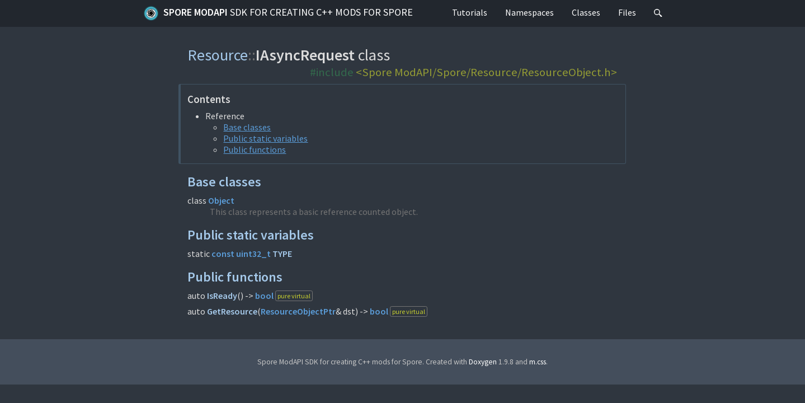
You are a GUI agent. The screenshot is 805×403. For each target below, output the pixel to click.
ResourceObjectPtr (298, 311)
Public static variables (265, 138)
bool (264, 295)
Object (221, 200)
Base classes (247, 127)
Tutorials (469, 12)
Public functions (254, 149)
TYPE (282, 253)
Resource (217, 55)
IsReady (222, 295)
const (222, 253)
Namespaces (529, 12)
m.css (537, 362)
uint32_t (253, 253)
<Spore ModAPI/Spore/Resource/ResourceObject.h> (486, 72)
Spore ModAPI (278, 13)
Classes (586, 12)
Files (627, 12)
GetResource (232, 311)
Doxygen (483, 362)
